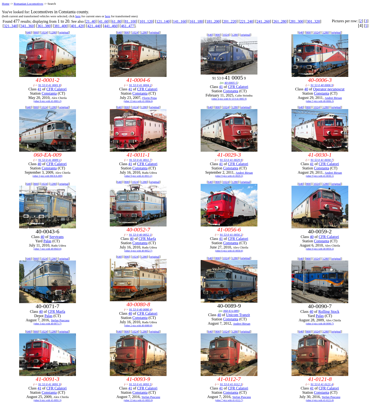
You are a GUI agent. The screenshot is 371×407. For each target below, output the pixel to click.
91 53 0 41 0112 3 (231, 384)
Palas (48, 241)
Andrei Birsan (333, 98)
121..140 (162, 21)
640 (28, 32)
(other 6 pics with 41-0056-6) (229, 250)
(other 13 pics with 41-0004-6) (138, 101)
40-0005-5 (230, 82)
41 (39, 89)
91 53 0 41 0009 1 (49, 160)
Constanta (49, 93)
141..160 (179, 21)
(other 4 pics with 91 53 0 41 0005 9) (229, 98)
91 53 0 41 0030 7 (322, 160)
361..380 (44, 26)
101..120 (146, 21)
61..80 (116, 21)
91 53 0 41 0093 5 (140, 384)
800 (36, 32)
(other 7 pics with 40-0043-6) (48, 249)
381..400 (60, 26)
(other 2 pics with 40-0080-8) (138, 325)
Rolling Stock (328, 312)
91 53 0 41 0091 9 (49, 384)
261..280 (280, 21)
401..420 (77, 26)
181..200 (213, 21)
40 (306, 89)
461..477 (127, 26)
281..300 (296, 21)
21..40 (90, 21)
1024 (44, 32)
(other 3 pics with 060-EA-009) (47, 176)
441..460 (110, 26)
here (77, 16)
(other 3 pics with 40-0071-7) (48, 323)
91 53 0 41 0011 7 (140, 160)
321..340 (10, 26)
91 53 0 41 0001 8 (49, 85)
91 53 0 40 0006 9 (322, 85)
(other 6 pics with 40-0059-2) (320, 249)
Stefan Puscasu (60, 320)
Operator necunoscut (328, 89)
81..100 (130, 21)
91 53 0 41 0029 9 (231, 160)
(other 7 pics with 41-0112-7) (229, 400)
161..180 (196, 21)
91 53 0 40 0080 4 (140, 309)
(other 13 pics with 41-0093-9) (138, 400)
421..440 (94, 26)
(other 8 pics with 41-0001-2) (48, 101)
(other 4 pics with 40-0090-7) (320, 323)
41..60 (103, 21)
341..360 (27, 26)
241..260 (263, 21)
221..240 (246, 21)
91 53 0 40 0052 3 (140, 234)
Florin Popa (149, 98)
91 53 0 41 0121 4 (322, 384)
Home (5, 3)
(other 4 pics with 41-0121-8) (320, 400)
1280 (53, 32)
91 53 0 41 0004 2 (140, 85)
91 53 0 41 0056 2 (231, 234)
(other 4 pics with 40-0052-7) (138, 250)
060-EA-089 (230, 311)
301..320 (313, 21)
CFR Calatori (56, 89)
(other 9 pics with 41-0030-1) (320, 176)
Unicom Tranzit (238, 315)
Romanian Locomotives (28, 3)
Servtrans (56, 237)
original (64, 32)
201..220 (229, 21)
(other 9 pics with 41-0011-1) (138, 176)
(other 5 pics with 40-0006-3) (320, 101)
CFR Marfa (147, 239)
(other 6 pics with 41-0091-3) (48, 400)
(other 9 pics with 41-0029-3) (229, 176)
